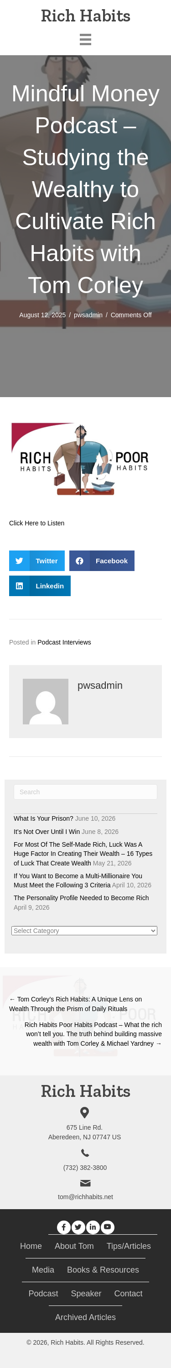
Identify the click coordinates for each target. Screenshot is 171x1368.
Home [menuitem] (31, 1246)
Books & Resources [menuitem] (103, 1269)
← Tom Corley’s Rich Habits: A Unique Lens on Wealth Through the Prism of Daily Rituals (75, 1004)
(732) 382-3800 (85, 1167)
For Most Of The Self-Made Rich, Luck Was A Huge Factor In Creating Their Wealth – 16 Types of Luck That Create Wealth (83, 854)
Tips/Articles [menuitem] (129, 1246)
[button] (64, 1227)
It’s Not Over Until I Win (47, 831)
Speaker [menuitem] (86, 1293)
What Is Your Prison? (43, 818)
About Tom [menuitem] (74, 1246)
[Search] (85, 792)
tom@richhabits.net (85, 1196)
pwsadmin (88, 315)
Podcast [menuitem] (43, 1293)
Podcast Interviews (64, 642)
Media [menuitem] (43, 1269)
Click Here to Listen (36, 523)
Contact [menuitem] (128, 1293)
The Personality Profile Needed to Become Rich (81, 898)
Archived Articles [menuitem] (85, 1317)
